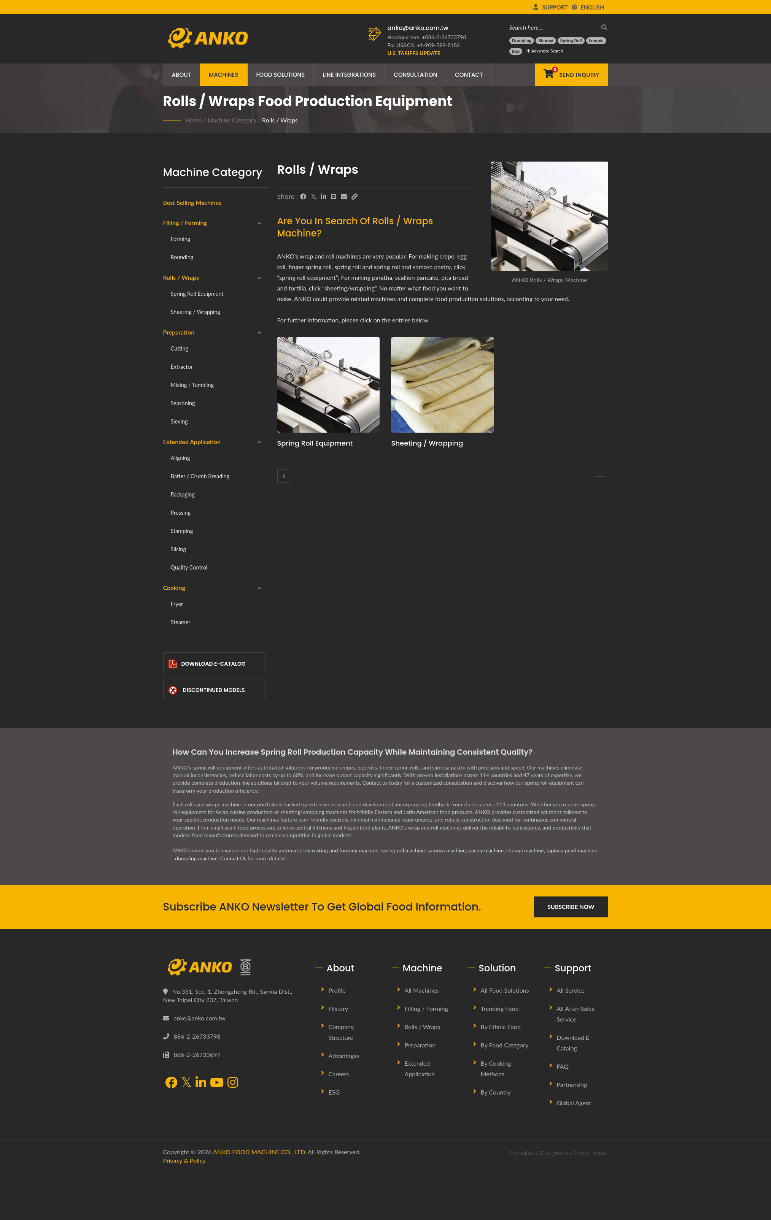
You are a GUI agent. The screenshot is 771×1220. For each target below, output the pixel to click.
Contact (469, 75)
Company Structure (341, 1032)
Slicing (178, 549)
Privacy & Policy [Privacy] (184, 1160)
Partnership (572, 1084)
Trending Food (500, 1008)
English (592, 7)
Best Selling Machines (192, 202)
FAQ (563, 1066)
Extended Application (192, 441)
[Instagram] (232, 1083)
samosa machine (447, 850)
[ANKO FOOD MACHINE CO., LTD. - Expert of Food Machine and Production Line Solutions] (208, 36)
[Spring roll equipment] (600, 476)
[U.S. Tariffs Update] (414, 53)
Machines (223, 75)
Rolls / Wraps (280, 120)
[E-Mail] (344, 196)
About (181, 75)
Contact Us (233, 858)
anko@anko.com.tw (418, 28)
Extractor (182, 366)
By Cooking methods (496, 1068)
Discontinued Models (206, 690)
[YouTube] (217, 1083)
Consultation (415, 75)
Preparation (179, 332)
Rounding (182, 257)
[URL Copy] (354, 196)
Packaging (183, 494)
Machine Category (231, 120)
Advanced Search (544, 50)
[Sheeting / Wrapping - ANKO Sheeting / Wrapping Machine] (442, 385)
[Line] (334, 196)
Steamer (181, 622)
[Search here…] (553, 27)
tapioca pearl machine (571, 850)
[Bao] (516, 51)
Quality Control (189, 567)
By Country (496, 1092)
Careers (339, 1073)
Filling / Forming (185, 222)
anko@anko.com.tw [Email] (200, 1018)
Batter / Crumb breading (200, 476)
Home (194, 120)
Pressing (181, 512)
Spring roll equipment (197, 293)
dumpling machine (196, 858)
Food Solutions (280, 75)
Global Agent (574, 1102)
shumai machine (525, 850)
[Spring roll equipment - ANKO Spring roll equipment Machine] (328, 385)
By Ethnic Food (501, 1026)
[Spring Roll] (571, 40)
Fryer (177, 604)
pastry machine (486, 850)
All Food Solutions (505, 990)
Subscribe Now (571, 906)
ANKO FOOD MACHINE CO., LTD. (259, 1151)
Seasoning (183, 403)
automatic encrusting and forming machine (328, 850)
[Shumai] (546, 40)
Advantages (344, 1055)
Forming (181, 239)
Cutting (179, 348)
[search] (602, 27)
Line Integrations (349, 75)
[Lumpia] (596, 40)
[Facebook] (303, 196)
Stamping (182, 531)
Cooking (174, 587)
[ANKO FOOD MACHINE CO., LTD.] (233, 967)
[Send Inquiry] (571, 74)
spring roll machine (403, 850)
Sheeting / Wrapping (196, 312)
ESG (334, 1092)
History (338, 1008)
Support (555, 7)
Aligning (180, 458)
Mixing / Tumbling (192, 385)
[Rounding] (283, 476)
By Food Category (505, 1045)
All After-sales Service (576, 1014)
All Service (571, 990)
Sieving (179, 421)
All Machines (422, 990)
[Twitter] (313, 196)
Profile (337, 990)
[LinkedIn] (324, 196)
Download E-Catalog (207, 664)
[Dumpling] (521, 40)
